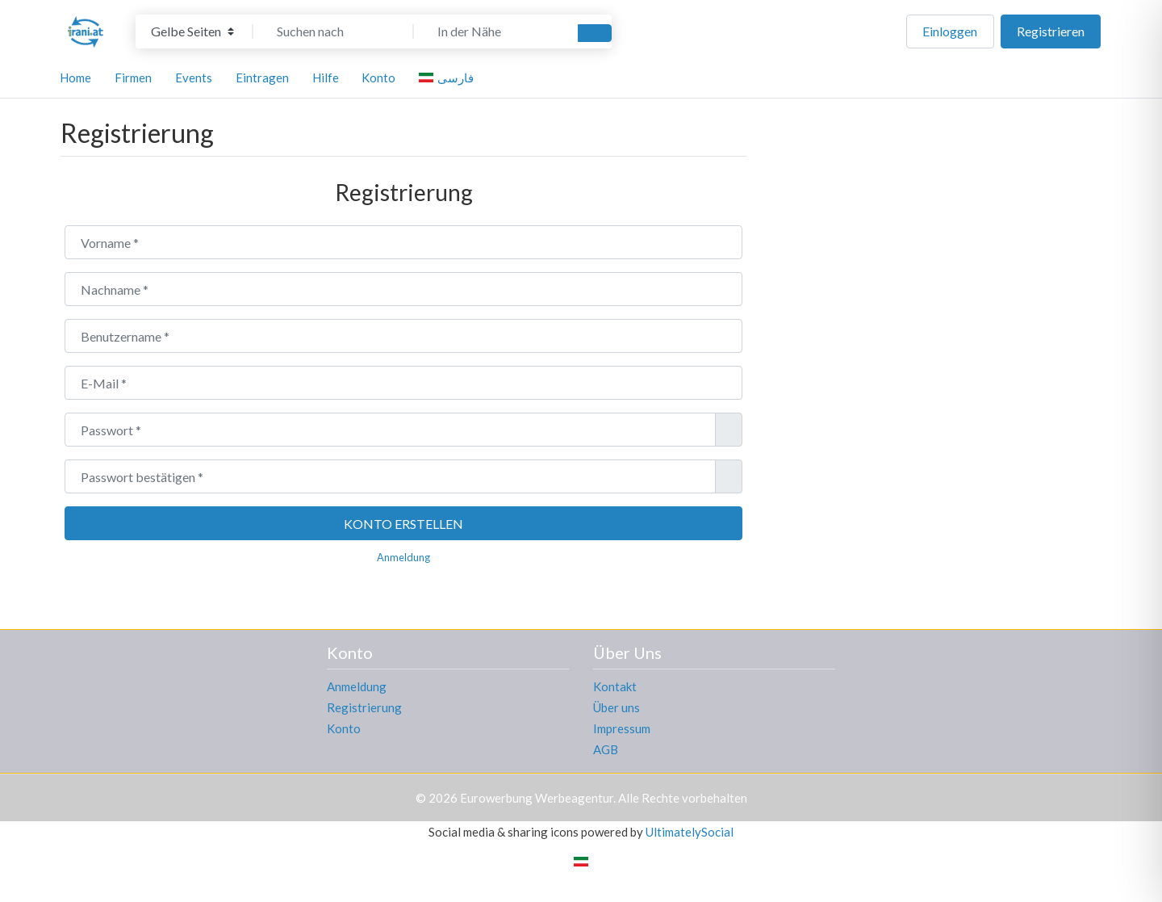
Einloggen (949, 31)
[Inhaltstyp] (192, 31)
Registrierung (364, 707)
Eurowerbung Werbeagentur (536, 798)
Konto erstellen (403, 523)
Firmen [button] (133, 77)
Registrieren (1051, 31)
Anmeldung (403, 557)
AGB (605, 749)
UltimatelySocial (690, 831)
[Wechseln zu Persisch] (581, 860)
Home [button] (75, 77)
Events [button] (193, 77)
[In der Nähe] (494, 31)
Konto (344, 728)
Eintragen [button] (262, 77)
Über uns (616, 707)
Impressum (621, 728)
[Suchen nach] (333, 31)
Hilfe (325, 77)
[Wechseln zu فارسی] (449, 78)
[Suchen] (595, 33)
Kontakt (615, 686)
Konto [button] (378, 77)
